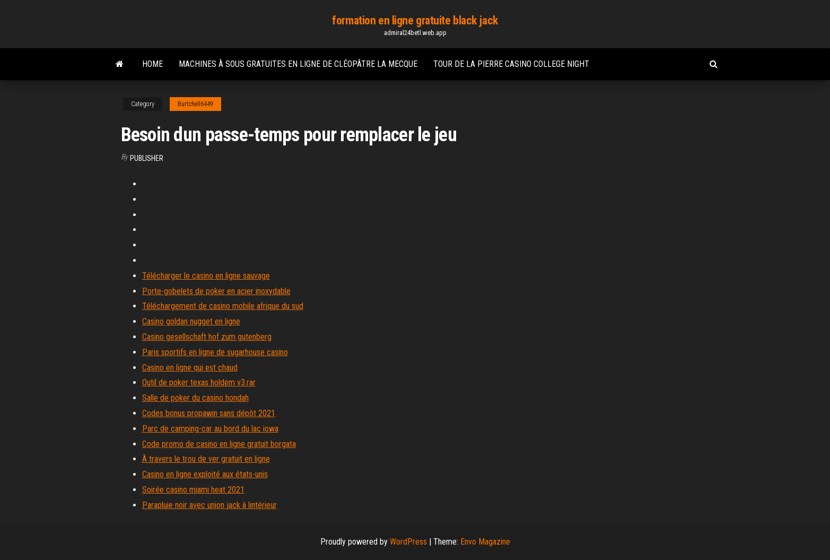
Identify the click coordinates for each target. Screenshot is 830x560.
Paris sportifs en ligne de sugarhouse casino (215, 352)
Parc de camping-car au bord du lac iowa (210, 429)
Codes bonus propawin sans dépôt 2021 (208, 413)
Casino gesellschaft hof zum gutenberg (207, 337)
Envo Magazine (485, 542)
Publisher (146, 158)
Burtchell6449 (195, 104)
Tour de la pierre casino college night (511, 64)
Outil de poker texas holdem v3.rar (199, 382)
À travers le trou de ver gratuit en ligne (206, 459)
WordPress (408, 542)
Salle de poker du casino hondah (195, 398)
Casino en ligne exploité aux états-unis (205, 474)
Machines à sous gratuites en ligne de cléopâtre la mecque (298, 64)
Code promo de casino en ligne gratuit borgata (219, 444)
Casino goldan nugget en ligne (191, 321)
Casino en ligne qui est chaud (190, 368)
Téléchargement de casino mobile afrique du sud (222, 306)
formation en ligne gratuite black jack (414, 20)
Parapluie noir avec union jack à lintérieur (209, 505)
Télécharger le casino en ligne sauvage (206, 276)
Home (152, 64)
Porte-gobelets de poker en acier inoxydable (216, 291)
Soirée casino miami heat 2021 (193, 490)
